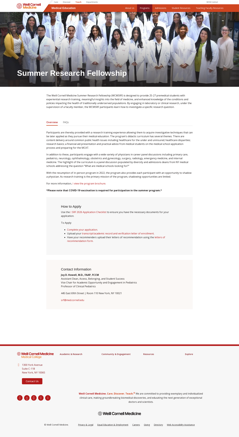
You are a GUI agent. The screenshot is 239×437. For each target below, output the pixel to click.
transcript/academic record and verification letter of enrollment (118, 233)
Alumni (188, 366)
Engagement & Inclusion (114, 362)
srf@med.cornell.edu (72, 300)
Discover (67, 2)
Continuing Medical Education (74, 368)
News (188, 358)
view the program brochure (89, 183)
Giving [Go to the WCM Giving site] (147, 429)
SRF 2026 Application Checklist (89, 212)
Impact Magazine (193, 362)
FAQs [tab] (66, 122)
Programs (145, 8)
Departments (92, 2)
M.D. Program (67, 358)
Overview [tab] (52, 122)
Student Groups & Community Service (116, 367)
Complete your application (82, 229)
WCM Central (212, 2)
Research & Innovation (71, 372)
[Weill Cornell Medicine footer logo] (119, 418)
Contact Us (32, 381)
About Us (129, 8)
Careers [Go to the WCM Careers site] (136, 429)
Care (56, 2)
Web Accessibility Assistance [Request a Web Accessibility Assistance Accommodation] (181, 429)
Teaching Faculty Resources (209, 8)
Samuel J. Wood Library (154, 358)
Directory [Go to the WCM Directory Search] (158, 429)
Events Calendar (109, 358)
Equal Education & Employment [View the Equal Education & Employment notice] (112, 429)
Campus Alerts (150, 362)
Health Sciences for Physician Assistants (74, 363)
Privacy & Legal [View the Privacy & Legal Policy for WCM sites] (85, 429)
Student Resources (181, 8)
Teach (78, 2)
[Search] (223, 2)
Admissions (160, 8)
